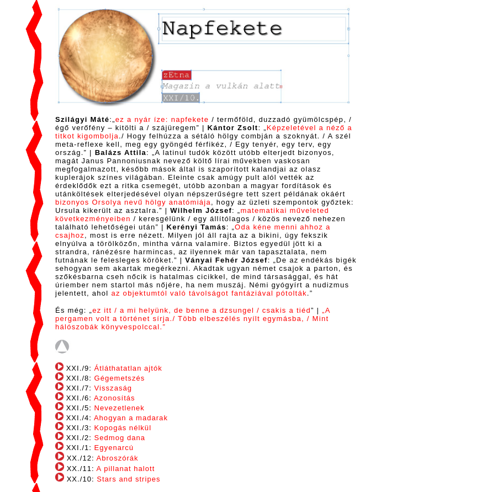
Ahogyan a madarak (131, 418)
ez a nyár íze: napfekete (162, 119)
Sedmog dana (119, 438)
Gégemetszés (119, 378)
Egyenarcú (114, 447)
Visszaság (113, 388)
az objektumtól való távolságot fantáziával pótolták (208, 293)
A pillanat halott (126, 468)
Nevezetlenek (119, 408)
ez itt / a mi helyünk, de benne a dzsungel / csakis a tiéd (201, 310)
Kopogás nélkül (122, 428)
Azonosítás (114, 398)
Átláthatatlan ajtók (128, 368)
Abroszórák (116, 458)
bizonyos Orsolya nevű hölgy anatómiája (133, 202)
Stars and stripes (128, 479)
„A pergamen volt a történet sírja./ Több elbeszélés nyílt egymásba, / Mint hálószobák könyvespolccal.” (192, 318)
